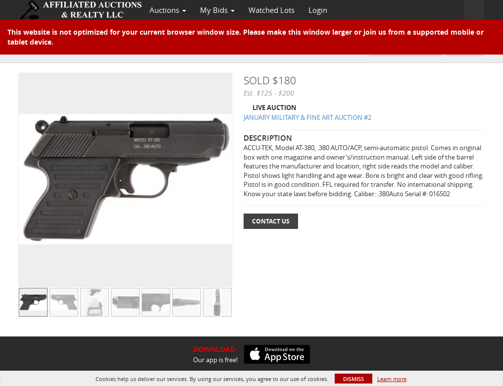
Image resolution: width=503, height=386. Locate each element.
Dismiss (353, 379)
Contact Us (271, 221)
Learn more (391, 379)
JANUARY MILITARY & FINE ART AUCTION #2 (307, 117)
